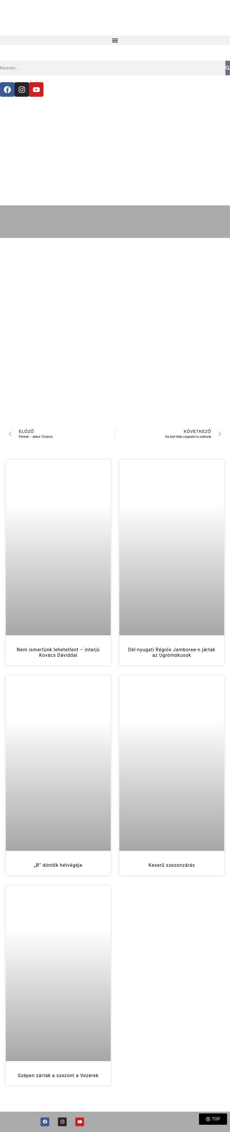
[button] (115, 40)
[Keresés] (227, 68)
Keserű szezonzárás (172, 865)
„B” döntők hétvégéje (58, 865)
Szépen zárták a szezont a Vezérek (58, 1075)
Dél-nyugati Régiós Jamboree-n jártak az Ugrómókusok (171, 652)
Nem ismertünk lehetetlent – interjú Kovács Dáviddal (58, 652)
